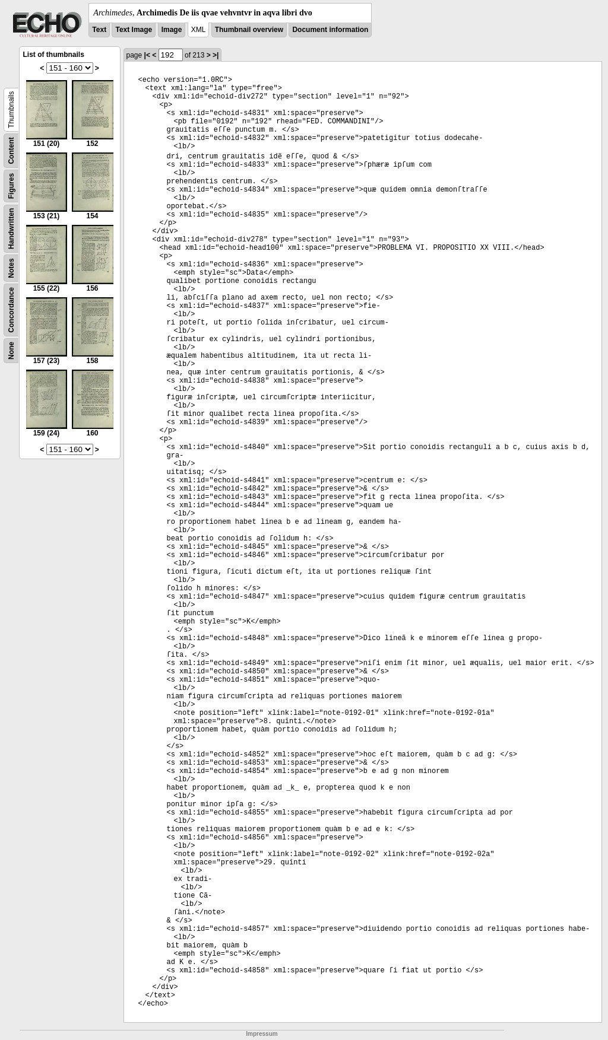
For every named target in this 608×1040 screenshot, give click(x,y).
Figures (11, 186)
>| (215, 55)
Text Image (133, 30)
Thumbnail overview (249, 30)
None (11, 351)
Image (172, 30)
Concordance (11, 310)
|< (147, 55)
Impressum (261, 1034)
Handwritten (11, 228)
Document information (330, 30)
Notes (11, 268)
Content (11, 150)
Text (99, 30)
